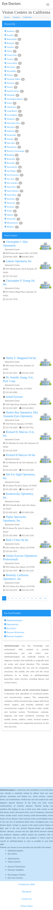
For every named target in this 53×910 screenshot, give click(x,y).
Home (7, 17)
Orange (11, 139)
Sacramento (13, 167)
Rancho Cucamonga (16, 151)
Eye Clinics (10, 628)
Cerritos (11, 47)
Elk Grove (12, 67)
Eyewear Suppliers (13, 636)
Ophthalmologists (13, 620)
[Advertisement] (26, 329)
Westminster (13, 223)
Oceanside (12, 135)
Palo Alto (11, 143)
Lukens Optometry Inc (19, 261)
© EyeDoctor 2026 (26, 884)
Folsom (11, 75)
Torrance (11, 207)
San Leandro (13, 183)
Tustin (10, 211)
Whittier (11, 227)
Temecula (12, 203)
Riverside (12, 159)
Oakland (11, 131)
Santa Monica (13, 191)
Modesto (11, 119)
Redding (11, 155)
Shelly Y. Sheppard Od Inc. (21, 358)
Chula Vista (12, 55)
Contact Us (27, 899)
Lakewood (12, 107)
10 (40, 598)
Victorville (12, 219)
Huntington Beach (15, 99)
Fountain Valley (14, 79)
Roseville (11, 163)
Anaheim (11, 31)
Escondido (12, 71)
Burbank (11, 43)
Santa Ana (12, 187)
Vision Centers (14, 861)
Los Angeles (13, 115)
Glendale (11, 95)
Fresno (10, 87)
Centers (16, 17)
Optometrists (11, 624)
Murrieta (11, 127)
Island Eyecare (14, 396)
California (27, 17)
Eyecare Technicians (14, 632)
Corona (11, 59)
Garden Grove (14, 91)
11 (45, 598)
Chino (10, 51)
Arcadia (11, 35)
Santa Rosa (12, 195)
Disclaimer (26, 891)
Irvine (10, 103)
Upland (11, 215)
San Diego (12, 171)
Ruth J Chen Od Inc (17, 539)
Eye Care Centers (15, 878)
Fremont (11, 83)
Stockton (11, 199)
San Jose (11, 179)
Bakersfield (12, 39)
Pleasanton (12, 147)
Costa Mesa (13, 63)
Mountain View (14, 123)
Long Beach (13, 111)
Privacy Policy (27, 906)
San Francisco (13, 175)
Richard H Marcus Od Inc (20, 455)
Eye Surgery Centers (17, 874)
